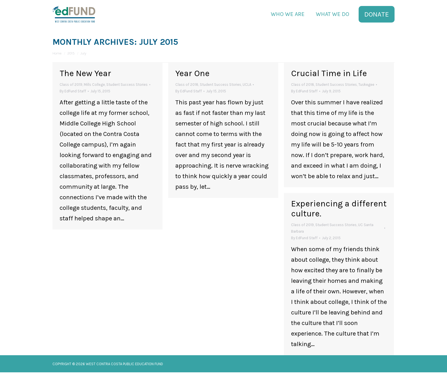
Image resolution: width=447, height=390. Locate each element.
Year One (192, 91)
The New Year (85, 91)
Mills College (94, 102)
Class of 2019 (71, 102)
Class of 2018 (186, 102)
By (73, 109)
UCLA (247, 102)
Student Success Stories (127, 102)
